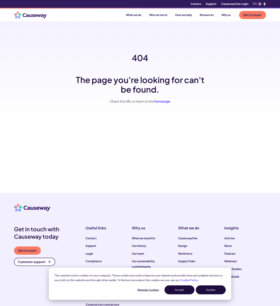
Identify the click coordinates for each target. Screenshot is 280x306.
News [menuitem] (228, 245)
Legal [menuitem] (89, 253)
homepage (162, 101)
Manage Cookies (148, 289)
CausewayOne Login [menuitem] (234, 3)
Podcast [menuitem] (229, 253)
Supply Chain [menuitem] (186, 261)
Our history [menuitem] (139, 245)
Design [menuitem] (182, 245)
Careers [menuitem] (196, 3)
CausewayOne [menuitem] (188, 238)
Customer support (34, 262)
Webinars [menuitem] (230, 261)
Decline (210, 289)
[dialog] (140, 284)
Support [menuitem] (211, 3)
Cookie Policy (189, 280)
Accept (179, 289)
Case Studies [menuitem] (233, 269)
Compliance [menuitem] (94, 261)
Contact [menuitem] (91, 238)
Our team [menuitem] (138, 253)
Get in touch (252, 15)
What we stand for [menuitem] (143, 238)
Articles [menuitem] (229, 238)
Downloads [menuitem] (231, 276)
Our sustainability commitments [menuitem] (143, 263)
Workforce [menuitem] (185, 253)
